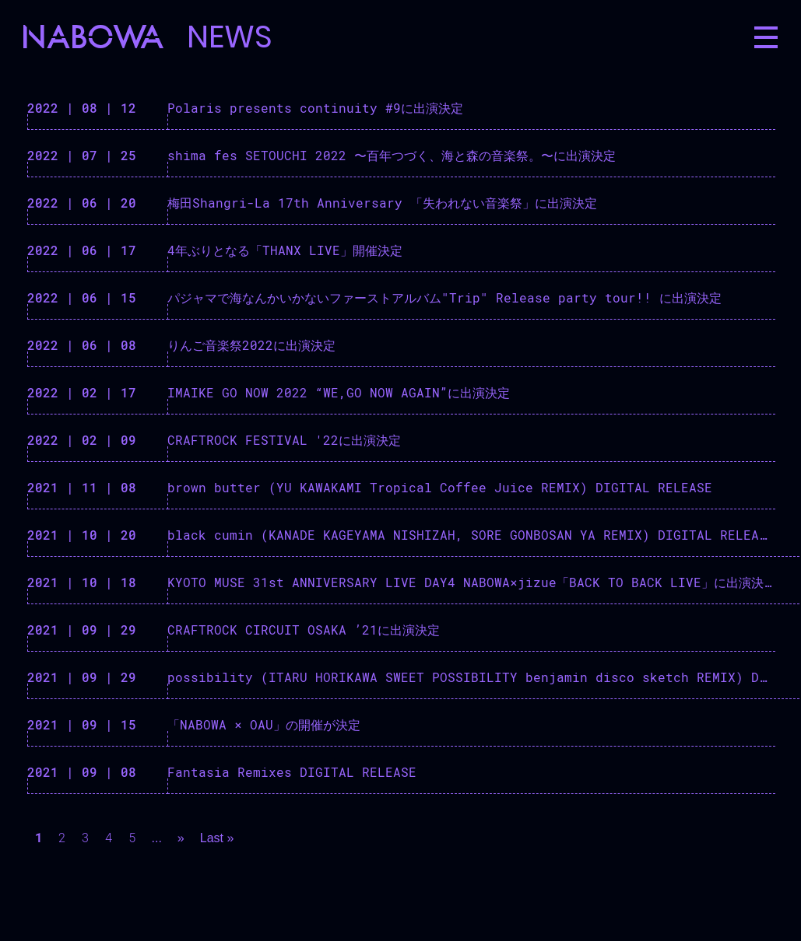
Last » (217, 838)
